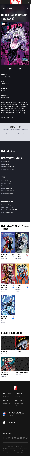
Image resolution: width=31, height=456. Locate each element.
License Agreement (23, 450)
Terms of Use (11, 446)
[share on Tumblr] (12, 438)
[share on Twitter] (6, 438)
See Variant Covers (7, 117)
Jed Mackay (5, 84)
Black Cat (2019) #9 (18, 286)
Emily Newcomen (9, 193)
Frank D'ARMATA (14, 210)
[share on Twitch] (24, 438)
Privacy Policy (19, 446)
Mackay (2, 258)
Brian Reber (9, 188)
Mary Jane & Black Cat (21, 373)
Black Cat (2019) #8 (4, 318)
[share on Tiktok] (27, 438)
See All (26, 226)
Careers (5, 400)
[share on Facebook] (3, 438)
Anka (6, 289)
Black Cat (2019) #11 (18, 255)
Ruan (6, 320)
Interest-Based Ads (10, 452)
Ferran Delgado (10, 190)
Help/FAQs (6, 396)
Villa (6, 258)
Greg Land (5, 97)
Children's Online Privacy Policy (10, 450)
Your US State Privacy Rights (9, 448)
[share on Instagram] (9, 438)
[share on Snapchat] (18, 438)
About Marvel (7, 393)
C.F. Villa (4, 91)
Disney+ (17, 396)
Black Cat (4, 352)
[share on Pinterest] (21, 438)
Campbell (3, 260)
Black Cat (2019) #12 (4, 255)
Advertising (19, 393)
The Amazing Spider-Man (4, 373)
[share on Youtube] (15, 438)
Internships (6, 404)
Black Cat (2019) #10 (4, 286)
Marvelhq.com (19, 400)
